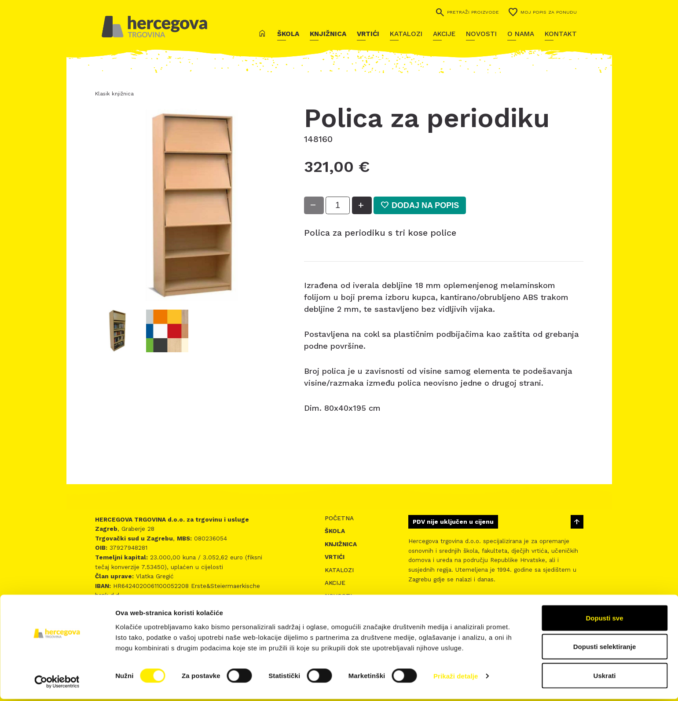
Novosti (481, 34)
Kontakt (561, 34)
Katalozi (406, 34)
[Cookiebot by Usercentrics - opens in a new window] (56, 683)
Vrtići (368, 34)
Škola (288, 34)
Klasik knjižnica (114, 94)
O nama (520, 34)
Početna (339, 518)
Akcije (444, 34)
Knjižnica (328, 34)
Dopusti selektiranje (604, 649)
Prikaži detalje (455, 678)
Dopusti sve (604, 620)
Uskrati (605, 677)
